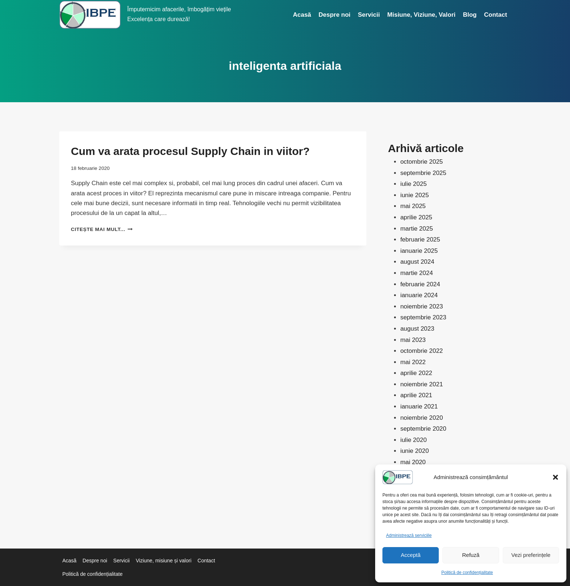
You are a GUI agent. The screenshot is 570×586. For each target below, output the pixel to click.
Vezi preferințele (531, 555)
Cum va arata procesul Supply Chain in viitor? (190, 151)
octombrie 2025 (421, 161)
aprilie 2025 (416, 217)
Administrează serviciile (408, 535)
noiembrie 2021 (421, 384)
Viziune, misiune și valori (163, 560)
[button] (555, 477)
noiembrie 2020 (421, 417)
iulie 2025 (413, 183)
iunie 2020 (414, 450)
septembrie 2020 (423, 428)
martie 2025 (416, 228)
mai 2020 (413, 462)
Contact (495, 14)
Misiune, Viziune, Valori (421, 14)
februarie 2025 (420, 239)
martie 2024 (416, 273)
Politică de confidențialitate (467, 572)
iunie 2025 (414, 195)
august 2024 (417, 261)
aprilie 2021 (416, 395)
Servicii (369, 14)
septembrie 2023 (423, 317)
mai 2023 (413, 339)
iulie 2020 (413, 439)
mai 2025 (413, 206)
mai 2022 (413, 362)
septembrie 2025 (423, 173)
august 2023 (417, 328)
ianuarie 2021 (419, 406)
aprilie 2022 (416, 373)
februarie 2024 (420, 284)
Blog (470, 14)
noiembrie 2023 (421, 306)
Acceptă (411, 555)
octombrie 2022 (421, 350)
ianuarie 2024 (419, 295)
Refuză (470, 555)
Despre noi (334, 14)
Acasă (302, 14)
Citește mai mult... (102, 229)
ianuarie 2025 (419, 250)
